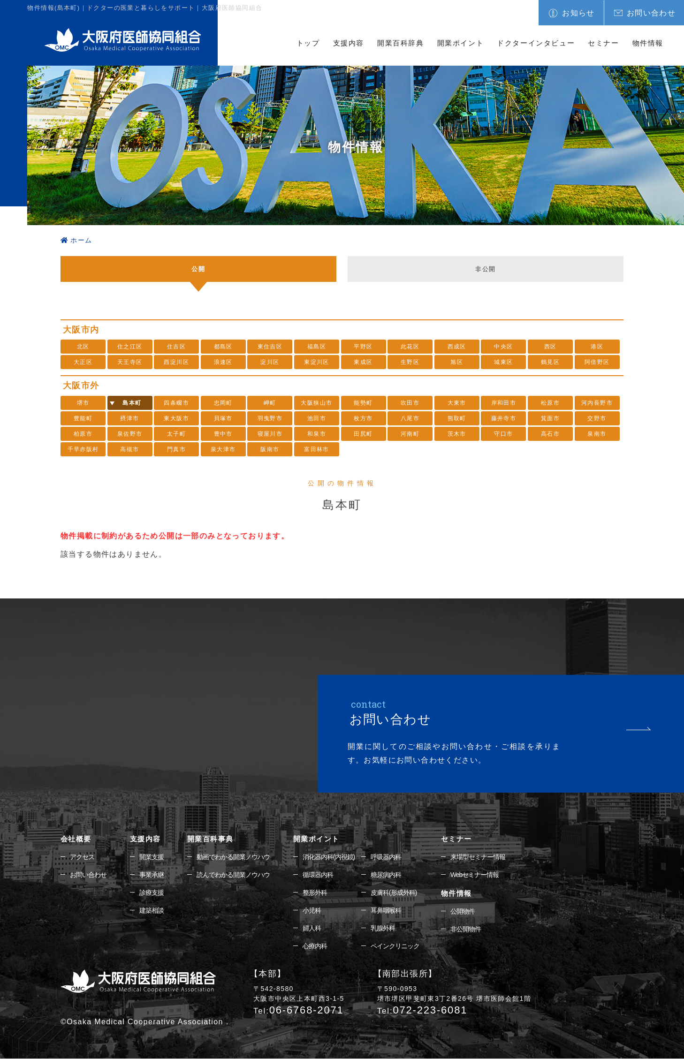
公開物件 (462, 911)
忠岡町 (223, 403)
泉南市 (597, 434)
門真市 (176, 449)
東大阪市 (176, 418)
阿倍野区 (597, 362)
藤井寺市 (503, 418)
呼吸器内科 (386, 857)
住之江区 (129, 346)
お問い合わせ (651, 13)
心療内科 (315, 946)
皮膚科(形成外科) (394, 892)
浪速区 (223, 362)
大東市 (457, 403)
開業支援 (151, 857)
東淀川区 (316, 362)
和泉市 (316, 434)
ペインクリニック (395, 946)
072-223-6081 (422, 1010)
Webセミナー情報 (474, 874)
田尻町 (363, 434)
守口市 (503, 434)
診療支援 (151, 892)
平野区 (363, 346)
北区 (83, 346)
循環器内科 (318, 874)
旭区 (456, 362)
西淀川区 (176, 362)
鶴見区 (550, 362)
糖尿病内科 (386, 874)
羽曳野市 (270, 418)
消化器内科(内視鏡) (329, 857)
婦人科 (312, 928)
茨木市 (457, 434)
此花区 (410, 346)
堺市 (83, 403)
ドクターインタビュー (536, 43)
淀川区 (270, 362)
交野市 (597, 418)
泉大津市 (223, 449)
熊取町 (457, 418)
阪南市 (270, 449)
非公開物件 (465, 929)
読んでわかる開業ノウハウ (233, 874)
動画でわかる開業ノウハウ (233, 857)
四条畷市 (176, 403)
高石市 (550, 434)
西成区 (457, 346)
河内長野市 (597, 403)
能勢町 (363, 403)
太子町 (176, 434)
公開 (198, 268)
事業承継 (151, 874)
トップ (308, 43)
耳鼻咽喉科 (386, 911)
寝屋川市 (270, 434)
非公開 (485, 268)
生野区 (410, 362)
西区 (550, 346)
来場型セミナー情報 (477, 857)
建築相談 (151, 911)
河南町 (410, 434)
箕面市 (550, 418)
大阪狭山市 (316, 403)
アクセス (82, 857)
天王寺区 (129, 362)
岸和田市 (503, 403)
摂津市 (129, 418)
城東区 (503, 362)
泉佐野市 (129, 434)
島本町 (132, 403)
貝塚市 (223, 418)
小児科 (312, 911)
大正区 (83, 362)
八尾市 (410, 418)
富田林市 (316, 449)
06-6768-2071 (298, 1010)
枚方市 (363, 418)
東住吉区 (270, 346)
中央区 (503, 346)
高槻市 (129, 449)
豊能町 (83, 418)
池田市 (316, 418)
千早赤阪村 (83, 449)
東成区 (363, 362)
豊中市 (223, 434)
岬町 (270, 403)
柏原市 (83, 434)
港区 (597, 346)
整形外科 (315, 892)
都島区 (223, 346)
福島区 (316, 346)
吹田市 (410, 403)
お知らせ (578, 13)
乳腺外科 (383, 928)
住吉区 (176, 346)
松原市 (550, 403)
